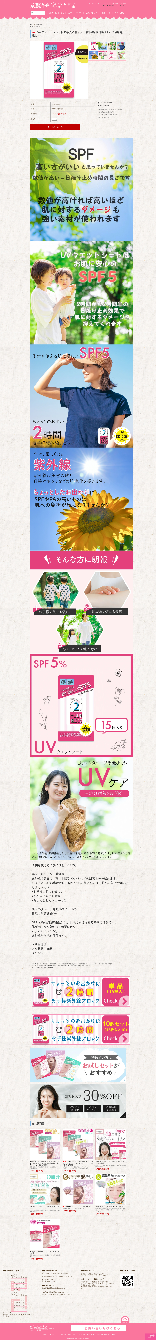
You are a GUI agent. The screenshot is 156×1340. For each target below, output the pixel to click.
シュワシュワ (66, 13)
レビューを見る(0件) (106, 103)
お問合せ (123, 3)
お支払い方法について (50, 1334)
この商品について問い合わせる (109, 115)
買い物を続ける (104, 117)
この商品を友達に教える (107, 112)
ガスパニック (91, 13)
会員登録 (111, 5)
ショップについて (96, 3)
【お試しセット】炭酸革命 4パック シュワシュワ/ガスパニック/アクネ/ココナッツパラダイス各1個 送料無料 (78, 1163)
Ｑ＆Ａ (106, 3)
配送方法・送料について (68, 1334)
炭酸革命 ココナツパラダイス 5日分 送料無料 (109, 1206)
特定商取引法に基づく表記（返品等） (111, 109)
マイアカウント (121, 5)
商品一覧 (53, 13)
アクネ (79, 13)
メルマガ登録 (114, 3)
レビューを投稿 (104, 105)
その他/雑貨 (39, 24)
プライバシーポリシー (87, 1334)
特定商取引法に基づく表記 (106, 1334)
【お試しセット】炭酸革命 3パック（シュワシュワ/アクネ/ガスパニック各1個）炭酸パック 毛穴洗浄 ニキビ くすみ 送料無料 (45, 1163)
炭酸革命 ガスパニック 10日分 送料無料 (77, 1206)
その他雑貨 (119, 13)
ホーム (31, 24)
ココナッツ (106, 13)
